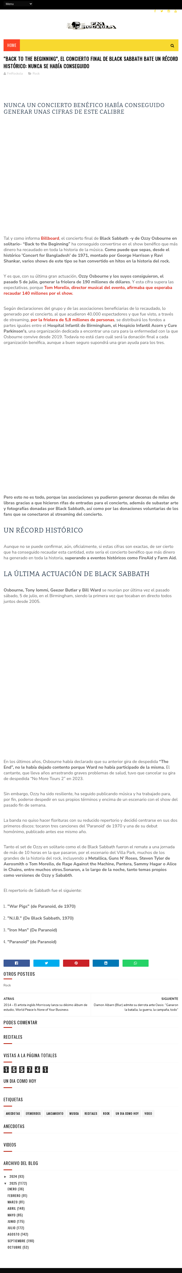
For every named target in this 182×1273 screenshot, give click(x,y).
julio (12, 1171)
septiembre (17, 1184)
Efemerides (33, 1057)
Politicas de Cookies (21, 1246)
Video (148, 1057)
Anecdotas (13, 1057)
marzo (13, 1145)
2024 (13, 1120)
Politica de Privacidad (22, 1235)
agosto (14, 1178)
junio (12, 1165)
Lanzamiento (55, 1057)
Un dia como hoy (127, 1057)
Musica (74, 1057)
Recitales (91, 1057)
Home (11, 49)
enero (13, 1132)
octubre (15, 1190)
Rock (36, 80)
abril (12, 1152)
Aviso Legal (14, 1240)
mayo (12, 1158)
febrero (15, 1139)
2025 (13, 1126)
